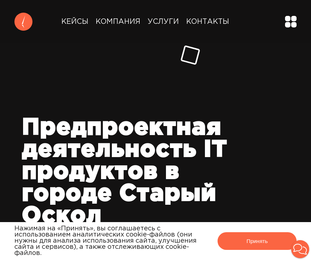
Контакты (207, 21)
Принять (257, 241)
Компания (118, 21)
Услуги (163, 21)
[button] (300, 249)
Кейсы (74, 21)
